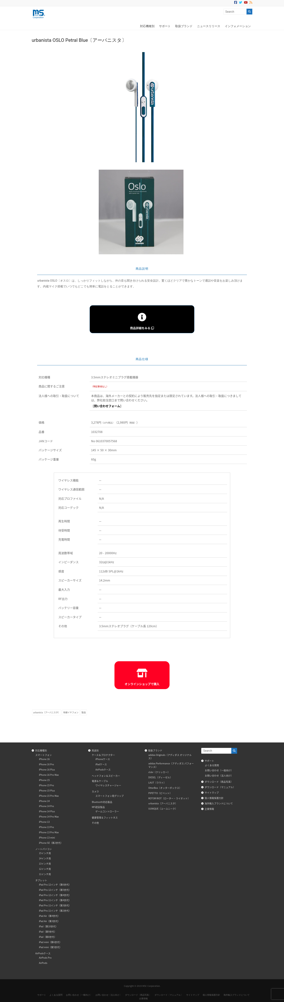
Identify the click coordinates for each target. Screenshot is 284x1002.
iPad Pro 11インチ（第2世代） (55, 910)
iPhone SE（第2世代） (51, 842)
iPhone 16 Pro (46, 764)
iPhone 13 (44, 821)
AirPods (43, 963)
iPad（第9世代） (48, 931)
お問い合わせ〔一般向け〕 (219, 770)
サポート (165, 26)
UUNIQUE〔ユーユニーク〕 (162, 808)
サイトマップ (212, 792)
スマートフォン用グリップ (109, 795)
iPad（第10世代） (48, 926)
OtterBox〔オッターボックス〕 (164, 787)
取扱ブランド (184, 26)
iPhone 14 (44, 801)
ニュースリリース (208, 26)
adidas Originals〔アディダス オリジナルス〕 (170, 756)
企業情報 (209, 808)
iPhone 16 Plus (47, 769)
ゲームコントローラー (107, 811)
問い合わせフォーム (107, 406)
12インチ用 (45, 869)
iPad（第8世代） (48, 937)
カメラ (95, 791)
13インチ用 (45, 863)
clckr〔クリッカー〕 (159, 772)
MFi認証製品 (98, 807)
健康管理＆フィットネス (105, 817)
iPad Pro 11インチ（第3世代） (55, 905)
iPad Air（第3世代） (49, 921)
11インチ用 (45, 874)
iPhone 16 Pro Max (49, 774)
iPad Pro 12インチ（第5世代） (55, 889)
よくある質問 (212, 765)
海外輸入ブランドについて (219, 803)
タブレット (41, 880)
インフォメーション (238, 26)
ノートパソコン (43, 849)
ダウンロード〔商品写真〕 (219, 781)
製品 (84, 712)
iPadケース (101, 764)
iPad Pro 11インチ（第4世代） (55, 900)
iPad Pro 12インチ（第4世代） (55, 895)
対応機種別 (147, 26)
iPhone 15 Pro (46, 785)
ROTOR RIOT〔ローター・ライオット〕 (169, 798)
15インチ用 (45, 853)
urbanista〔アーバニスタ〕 (46, 712)
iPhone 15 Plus (47, 790)
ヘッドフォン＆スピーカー (106, 775)
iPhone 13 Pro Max (49, 832)
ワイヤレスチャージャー (108, 785)
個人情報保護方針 (214, 798)
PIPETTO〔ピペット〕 (160, 793)
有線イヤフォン (70, 712)
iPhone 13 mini (47, 837)
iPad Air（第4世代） (49, 916)
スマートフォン (43, 755)
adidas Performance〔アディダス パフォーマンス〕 (171, 765)
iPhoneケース (102, 759)
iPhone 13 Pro (46, 827)
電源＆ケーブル (100, 781)
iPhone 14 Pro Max (49, 816)
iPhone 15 (44, 780)
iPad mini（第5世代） (50, 947)
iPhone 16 (44, 759)
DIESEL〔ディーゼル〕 (160, 777)
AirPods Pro (45, 957)
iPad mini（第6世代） (50, 942)
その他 (95, 822)
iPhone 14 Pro (46, 806)
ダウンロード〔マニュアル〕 (220, 787)
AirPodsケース (43, 953)
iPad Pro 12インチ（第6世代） (55, 884)
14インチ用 (45, 858)
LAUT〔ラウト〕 (157, 782)
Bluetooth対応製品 (102, 802)
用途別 (95, 750)
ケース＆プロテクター (103, 755)
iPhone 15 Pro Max (49, 795)
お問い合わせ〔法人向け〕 (219, 775)
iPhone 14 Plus (47, 811)
